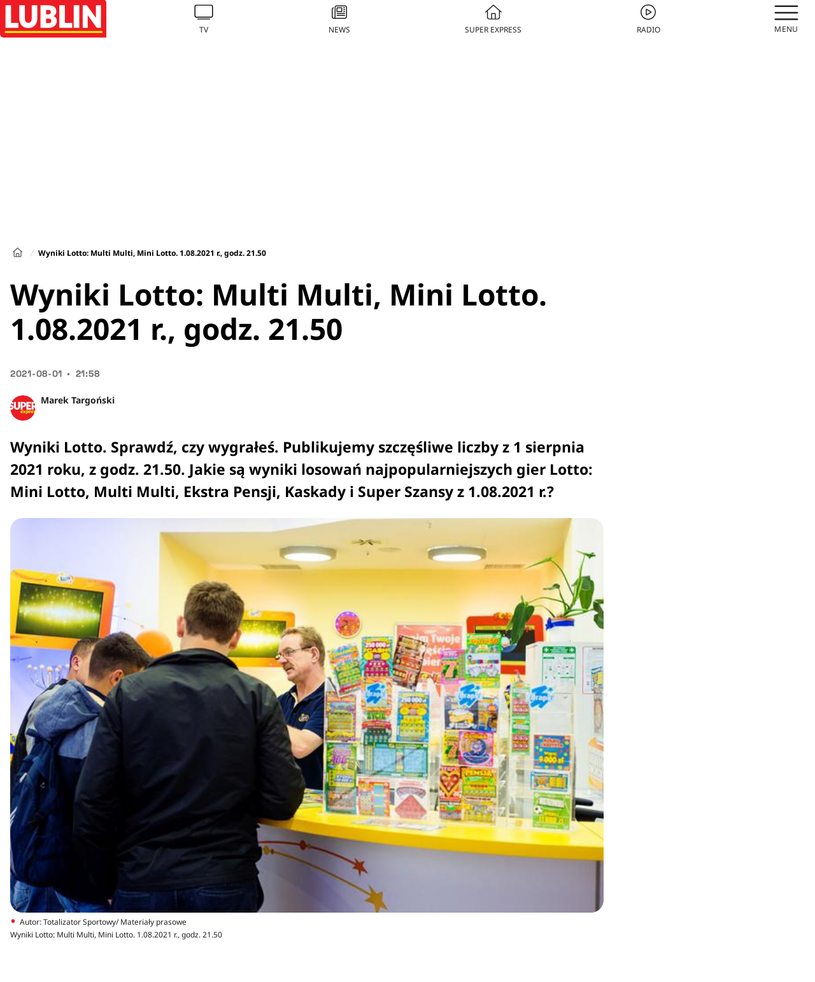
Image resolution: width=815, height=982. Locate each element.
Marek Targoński (78, 400)
